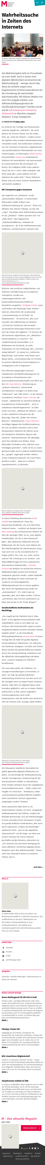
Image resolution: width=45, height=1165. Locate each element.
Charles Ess (20, 157)
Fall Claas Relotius (13, 384)
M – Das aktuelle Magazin (19, 1119)
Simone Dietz (29, 636)
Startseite (5, 977)
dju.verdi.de (35, 1156)
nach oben (38, 867)
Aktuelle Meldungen (18, 977)
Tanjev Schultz (29, 397)
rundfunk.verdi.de (21, 1156)
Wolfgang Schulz (29, 305)
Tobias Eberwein (32, 421)
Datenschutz (7, 1156)
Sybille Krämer (35, 154)
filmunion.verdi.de (22, 1159)
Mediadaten (17, 1153)
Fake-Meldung (8, 532)
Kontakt (38, 1153)
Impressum (6, 1153)
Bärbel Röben (20, 122)
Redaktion (28, 1153)
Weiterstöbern (30, 1128)
